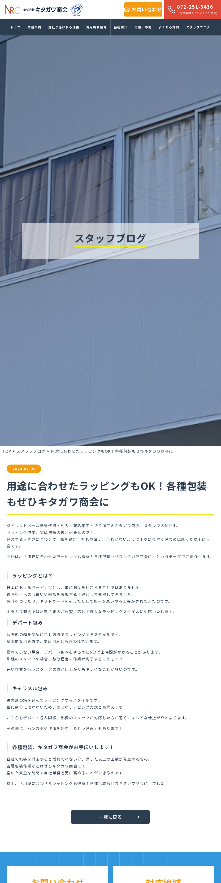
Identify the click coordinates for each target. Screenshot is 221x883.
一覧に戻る (110, 817)
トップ (15, 27)
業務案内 (34, 27)
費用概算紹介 (96, 27)
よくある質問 (169, 27)
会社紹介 (121, 27)
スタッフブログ (198, 27)
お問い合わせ (146, 9)
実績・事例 (143, 27)
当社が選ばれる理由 (63, 27)
